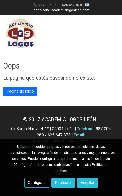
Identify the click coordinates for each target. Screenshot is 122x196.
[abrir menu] (113, 32)
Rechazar (63, 182)
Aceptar (87, 182)
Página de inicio (20, 91)
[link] (20, 32)
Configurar (37, 182)
